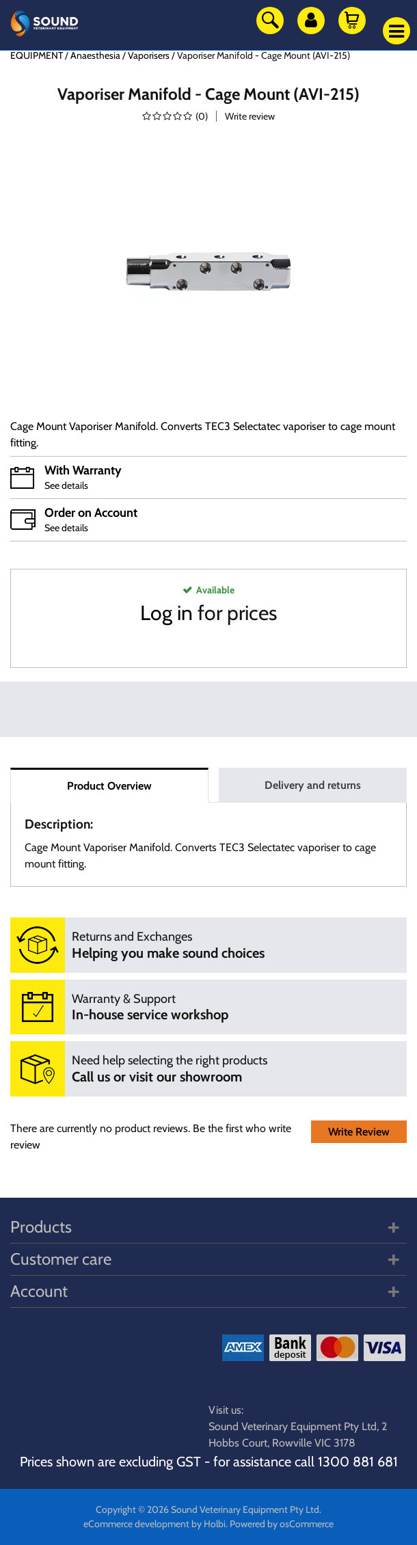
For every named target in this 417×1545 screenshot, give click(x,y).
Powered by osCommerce (282, 1524)
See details (66, 485)
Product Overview (109, 785)
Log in (166, 613)
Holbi (215, 1524)
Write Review (359, 1131)
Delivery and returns (313, 785)
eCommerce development (136, 1524)
